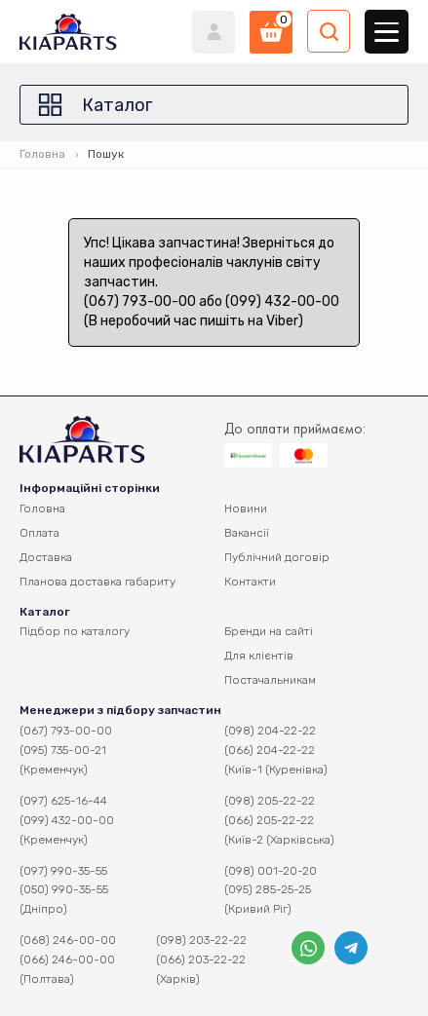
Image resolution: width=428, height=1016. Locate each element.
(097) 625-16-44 (63, 801)
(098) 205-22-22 (269, 801)
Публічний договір (277, 557)
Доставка (45, 557)
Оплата (39, 533)
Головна (42, 154)
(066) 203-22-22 (201, 959)
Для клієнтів (258, 655)
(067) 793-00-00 (65, 730)
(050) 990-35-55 (63, 889)
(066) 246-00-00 (67, 959)
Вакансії (246, 533)
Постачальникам (270, 680)
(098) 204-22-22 (270, 730)
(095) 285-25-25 (267, 889)
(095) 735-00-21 (62, 750)
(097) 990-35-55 (63, 871)
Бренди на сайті (268, 631)
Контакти (250, 581)
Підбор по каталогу (74, 631)
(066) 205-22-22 (269, 820)
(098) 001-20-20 (270, 871)
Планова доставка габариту (97, 581)
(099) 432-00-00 (66, 820)
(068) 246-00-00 (67, 940)
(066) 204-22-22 (269, 750)
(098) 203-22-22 (201, 940)
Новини (245, 508)
